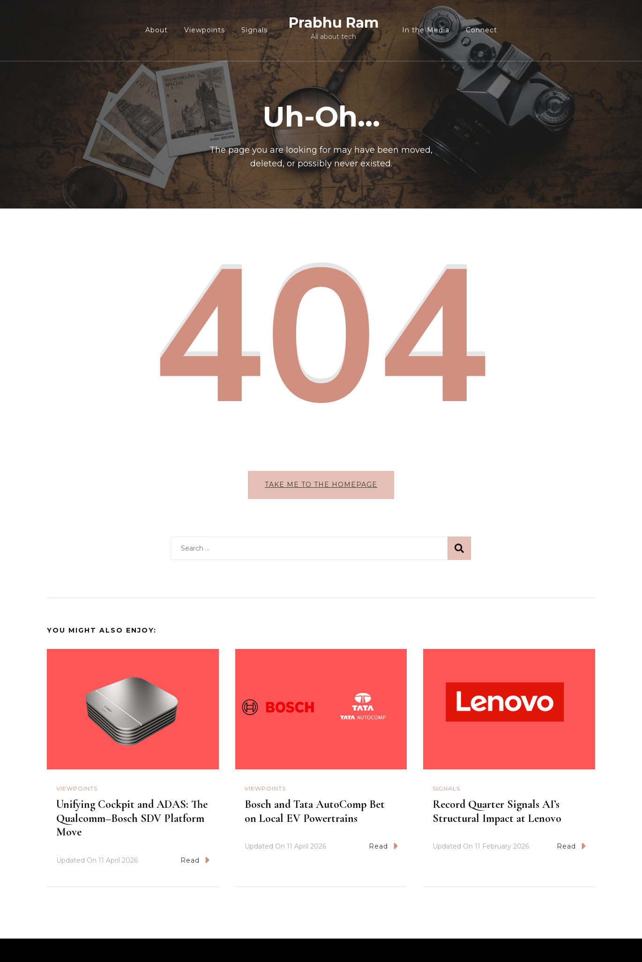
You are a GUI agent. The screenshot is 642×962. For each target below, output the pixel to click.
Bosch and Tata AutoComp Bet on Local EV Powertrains (315, 811)
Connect (481, 30)
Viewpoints (204, 30)
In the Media (425, 30)
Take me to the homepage (321, 484)
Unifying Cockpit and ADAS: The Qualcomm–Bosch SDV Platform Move (132, 818)
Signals (254, 30)
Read (194, 860)
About (156, 30)
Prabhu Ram (334, 22)
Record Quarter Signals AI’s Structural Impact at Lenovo (497, 811)
